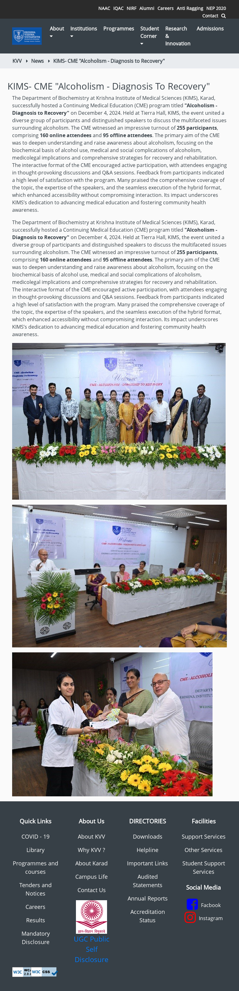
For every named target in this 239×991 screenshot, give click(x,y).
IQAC (118, 8)
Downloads (147, 836)
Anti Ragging (190, 8)
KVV (17, 61)
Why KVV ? (91, 850)
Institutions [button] (83, 32)
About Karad (91, 863)
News (37, 61)
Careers (165, 8)
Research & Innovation (177, 36)
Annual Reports (148, 898)
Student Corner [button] (149, 35)
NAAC (104, 8)
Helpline (147, 850)
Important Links (147, 863)
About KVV (91, 836)
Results (35, 920)
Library (35, 850)
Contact (210, 16)
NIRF (131, 8)
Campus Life (91, 876)
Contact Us (91, 890)
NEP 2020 (216, 8)
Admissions (210, 28)
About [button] (57, 32)
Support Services (204, 836)
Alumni (146, 8)
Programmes (118, 28)
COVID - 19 (35, 836)
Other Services (204, 850)
